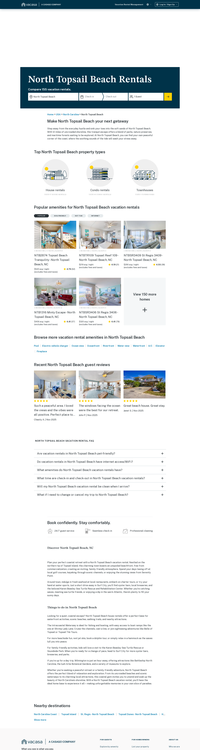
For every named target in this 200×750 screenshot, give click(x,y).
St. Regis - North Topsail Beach (97, 714)
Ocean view (78, 346)
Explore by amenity (109, 747)
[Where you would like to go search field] (53, 97)
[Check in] (91, 97)
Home (50, 114)
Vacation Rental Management (129, 4)
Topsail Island (68, 714)
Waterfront (139, 346)
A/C (150, 346)
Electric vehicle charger (55, 346)
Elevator (160, 346)
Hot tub (78, 216)
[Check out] (116, 97)
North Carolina (71, 114)
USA (58, 114)
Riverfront (108, 346)
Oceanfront (93, 346)
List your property (140, 747)
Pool (36, 346)
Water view (123, 346)
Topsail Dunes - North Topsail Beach (137, 714)
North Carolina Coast (45, 714)
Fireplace (42, 351)
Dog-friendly (60, 216)
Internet (95, 216)
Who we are (174, 747)
